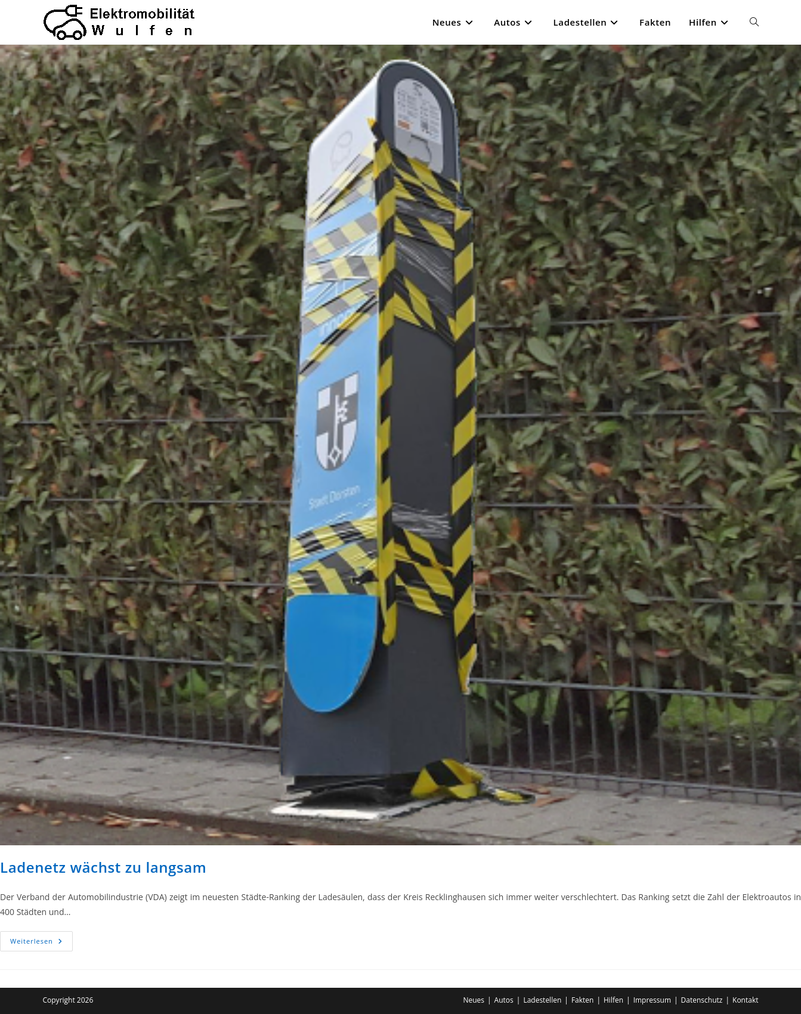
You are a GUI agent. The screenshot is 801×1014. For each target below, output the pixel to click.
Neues (473, 1000)
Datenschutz (702, 1000)
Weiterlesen (41, 943)
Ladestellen (542, 1000)
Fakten (582, 1000)
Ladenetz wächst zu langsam (103, 867)
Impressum (652, 1000)
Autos (504, 1000)
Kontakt (745, 1000)
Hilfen (613, 1000)
